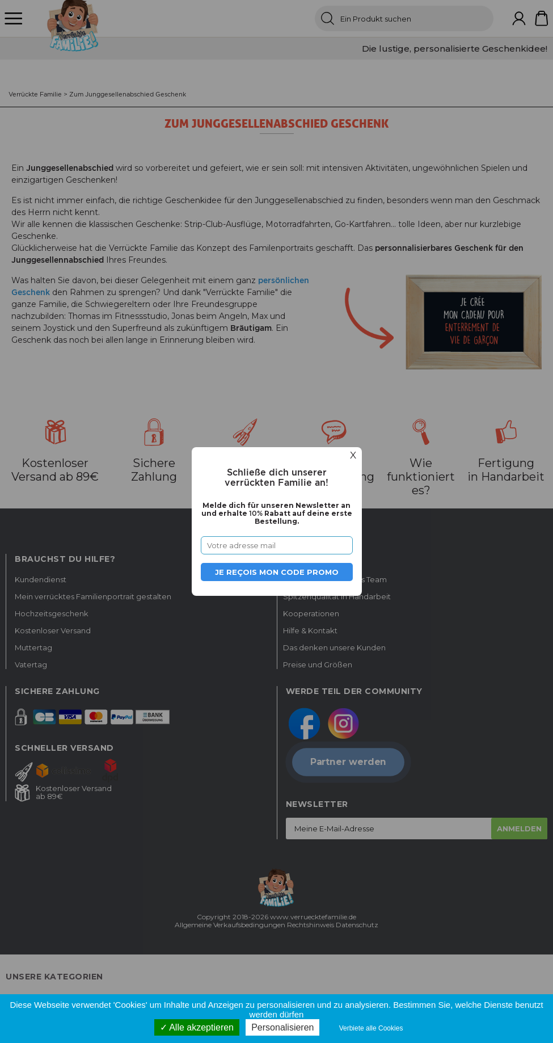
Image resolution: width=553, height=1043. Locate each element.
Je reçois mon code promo (277, 572)
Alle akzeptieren (197, 1027)
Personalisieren (282, 1027)
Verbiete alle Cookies (371, 1028)
